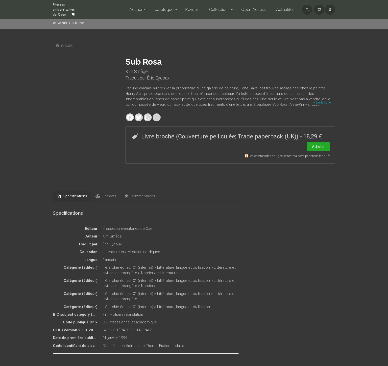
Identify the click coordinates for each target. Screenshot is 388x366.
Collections (219, 9)
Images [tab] (64, 46)
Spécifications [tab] (72, 196)
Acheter (318, 147)
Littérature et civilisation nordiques (131, 252)
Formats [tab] (106, 196)
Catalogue (163, 9)
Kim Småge (136, 71)
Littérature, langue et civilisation (183, 267)
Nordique (148, 273)
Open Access (253, 9)
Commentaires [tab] (140, 196)
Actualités (285, 9)
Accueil (136, 9)
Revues (192, 9)
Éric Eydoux (158, 77)
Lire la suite (322, 102)
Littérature (169, 273)
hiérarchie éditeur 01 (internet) (127, 267)
